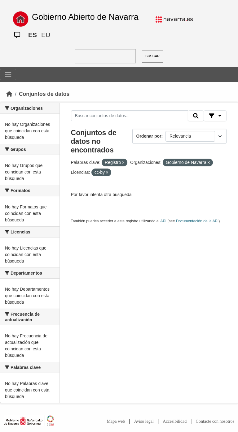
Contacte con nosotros (215, 421)
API (163, 221)
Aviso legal (144, 421)
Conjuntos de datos (44, 94)
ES (32, 34)
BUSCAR (152, 56)
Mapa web (116, 421)
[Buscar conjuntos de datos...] (129, 116)
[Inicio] (9, 94)
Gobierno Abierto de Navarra (85, 17)
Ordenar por (148, 136)
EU (45, 34)
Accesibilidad (175, 421)
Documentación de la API (197, 221)
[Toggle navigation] (8, 74)
